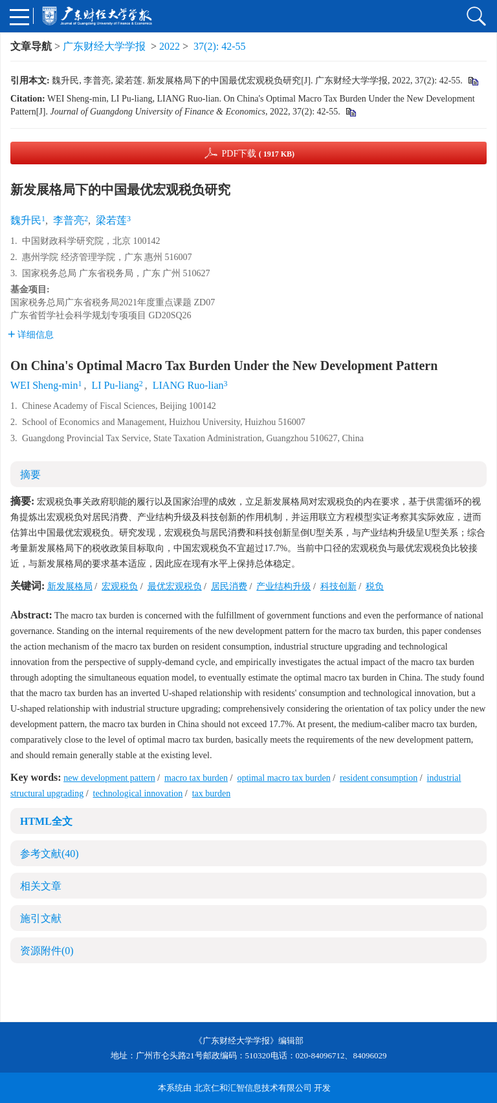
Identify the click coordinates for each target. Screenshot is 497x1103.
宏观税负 (120, 586)
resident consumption (378, 778)
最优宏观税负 (175, 586)
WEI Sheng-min (44, 385)
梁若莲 (111, 220)
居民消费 (229, 586)
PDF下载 (257, 153)
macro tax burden (196, 778)
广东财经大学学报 (104, 46)
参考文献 (49, 853)
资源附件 (47, 950)
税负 (375, 586)
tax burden (211, 793)
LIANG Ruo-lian (188, 385)
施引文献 (40, 918)
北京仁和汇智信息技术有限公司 (253, 1088)
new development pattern (109, 778)
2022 (169, 46)
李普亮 (68, 220)
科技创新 (338, 586)
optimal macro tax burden (283, 778)
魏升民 (25, 220)
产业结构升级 (283, 586)
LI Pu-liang (114, 385)
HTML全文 (46, 821)
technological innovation (138, 793)
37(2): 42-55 (219, 46)
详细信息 (31, 335)
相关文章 (40, 885)
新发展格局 (70, 586)
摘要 (30, 474)
